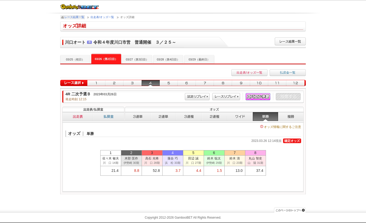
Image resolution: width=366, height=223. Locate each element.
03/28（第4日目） (168, 59)
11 (277, 83)
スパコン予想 (258, 97)
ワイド (240, 116)
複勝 (291, 116)
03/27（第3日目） (137, 59)
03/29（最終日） (199, 59)
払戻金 (108, 116)
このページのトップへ (290, 210)
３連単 (138, 116)
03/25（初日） (75, 59)
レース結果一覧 (74, 17)
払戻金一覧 (287, 72)
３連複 (189, 116)
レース (226, 97)
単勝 (265, 116)
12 (296, 83)
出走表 (77, 116)
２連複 (214, 116)
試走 (197, 97)
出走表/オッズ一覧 (102, 17)
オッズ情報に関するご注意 (280, 127)
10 (259, 83)
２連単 (163, 116)
